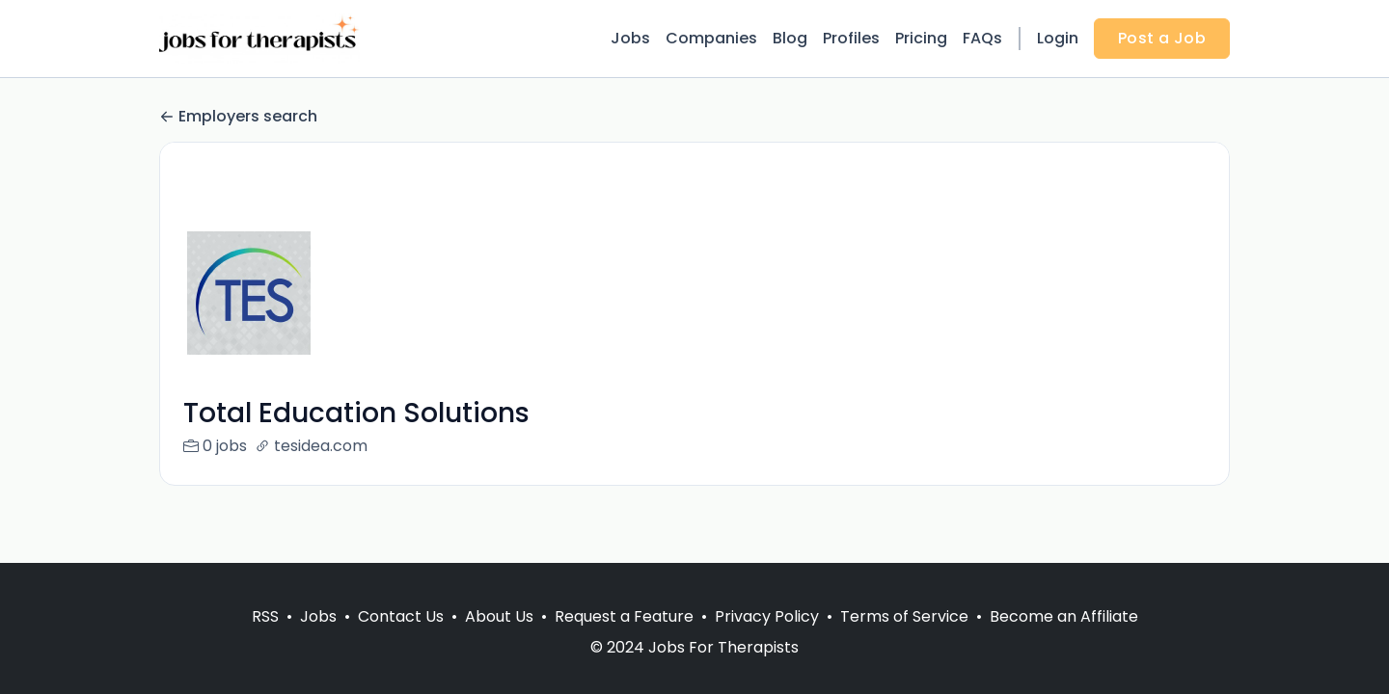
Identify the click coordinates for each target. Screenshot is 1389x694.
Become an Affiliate (1064, 616)
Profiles (851, 38)
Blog (790, 38)
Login (1057, 38)
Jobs (630, 38)
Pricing (921, 38)
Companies (711, 38)
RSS (265, 616)
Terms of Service (904, 616)
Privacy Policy (767, 616)
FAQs (982, 38)
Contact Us (401, 616)
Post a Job (1162, 38)
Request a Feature (624, 616)
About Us (499, 616)
